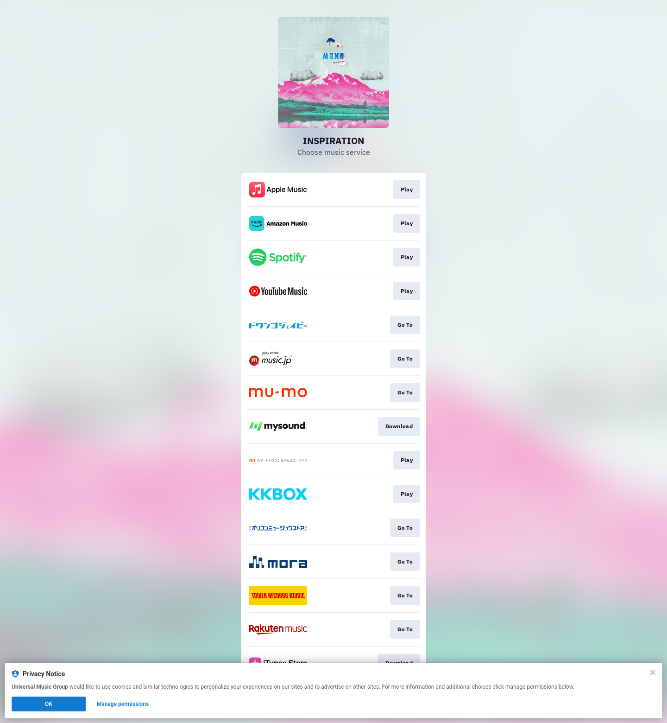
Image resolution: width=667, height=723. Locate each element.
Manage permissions (123, 704)
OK (48, 704)
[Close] (652, 672)
